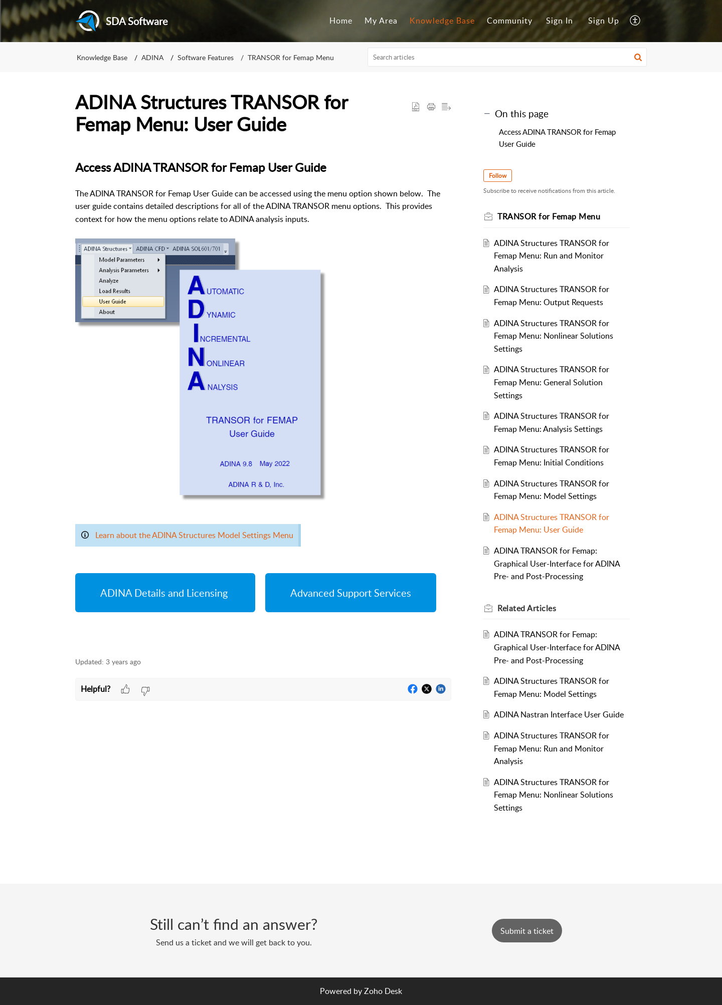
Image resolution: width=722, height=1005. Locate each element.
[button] (638, 57)
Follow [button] (497, 175)
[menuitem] (341, 21)
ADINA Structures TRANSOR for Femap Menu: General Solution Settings (551, 382)
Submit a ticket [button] (527, 930)
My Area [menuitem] (381, 20)
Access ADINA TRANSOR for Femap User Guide (557, 138)
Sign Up (603, 20)
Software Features (205, 57)
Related (526, 608)
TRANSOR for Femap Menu (291, 57)
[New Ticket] (527, 930)
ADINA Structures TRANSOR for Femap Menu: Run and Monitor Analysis (551, 255)
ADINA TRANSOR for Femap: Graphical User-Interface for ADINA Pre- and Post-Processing (557, 563)
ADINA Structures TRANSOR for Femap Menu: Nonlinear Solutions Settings (553, 336)
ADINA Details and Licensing (165, 593)
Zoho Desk (383, 990)
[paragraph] (263, 402)
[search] (507, 57)
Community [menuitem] (509, 20)
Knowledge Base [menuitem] (442, 20)
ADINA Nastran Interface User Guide (559, 714)
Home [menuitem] (340, 20)
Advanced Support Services (350, 593)
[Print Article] (431, 107)
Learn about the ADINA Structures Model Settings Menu (194, 535)
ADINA (152, 57)
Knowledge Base (102, 57)
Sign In (559, 20)
